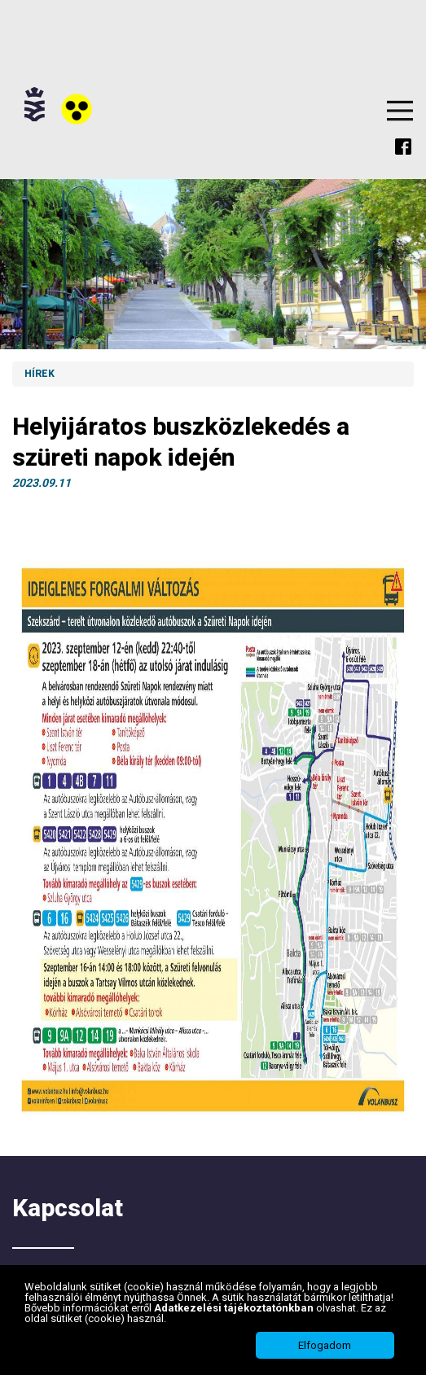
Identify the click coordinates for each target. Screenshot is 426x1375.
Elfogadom (324, 1345)
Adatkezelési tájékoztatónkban (235, 1308)
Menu (400, 111)
